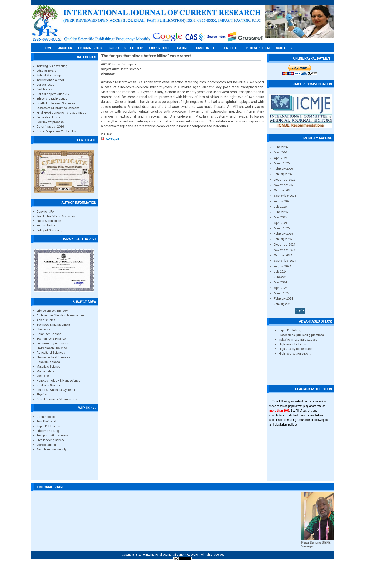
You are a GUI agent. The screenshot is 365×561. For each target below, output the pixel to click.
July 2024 (280, 271)
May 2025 (280, 217)
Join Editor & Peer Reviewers (56, 216)
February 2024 (283, 298)
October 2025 (283, 190)
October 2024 (283, 255)
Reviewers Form (258, 48)
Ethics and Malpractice (52, 98)
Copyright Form (47, 211)
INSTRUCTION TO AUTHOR (126, 48)
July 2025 (280, 206)
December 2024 (284, 244)
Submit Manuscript (49, 75)
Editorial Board (46, 70)
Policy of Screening (49, 230)
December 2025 (284, 179)
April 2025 (280, 223)
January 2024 (283, 304)
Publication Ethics (48, 117)
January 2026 (283, 174)
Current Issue (159, 48)
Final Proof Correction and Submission (62, 112)
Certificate (231, 48)
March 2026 (282, 163)
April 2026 (280, 158)
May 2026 (280, 152)
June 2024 (281, 277)
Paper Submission (49, 221)
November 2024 (284, 250)
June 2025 (281, 212)
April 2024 (280, 288)
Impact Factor (46, 225)
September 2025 (285, 195)
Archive (182, 48)
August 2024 (282, 266)
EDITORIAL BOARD (90, 48)
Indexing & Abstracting (52, 66)
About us (65, 48)
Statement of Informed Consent (58, 108)
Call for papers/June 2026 (54, 94)
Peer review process (50, 122)
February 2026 (283, 168)
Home (48, 48)
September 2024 (285, 260)
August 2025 (282, 201)
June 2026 (281, 147)
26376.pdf (112, 139)
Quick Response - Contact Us (56, 131)
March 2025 (282, 228)
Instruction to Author (50, 80)
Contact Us (284, 48)
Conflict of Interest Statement (56, 103)
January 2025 (283, 239)
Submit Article (205, 48)
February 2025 (283, 233)
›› (313, 311)
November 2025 (284, 185)
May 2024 (280, 282)
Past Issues (44, 89)
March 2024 (282, 293)
